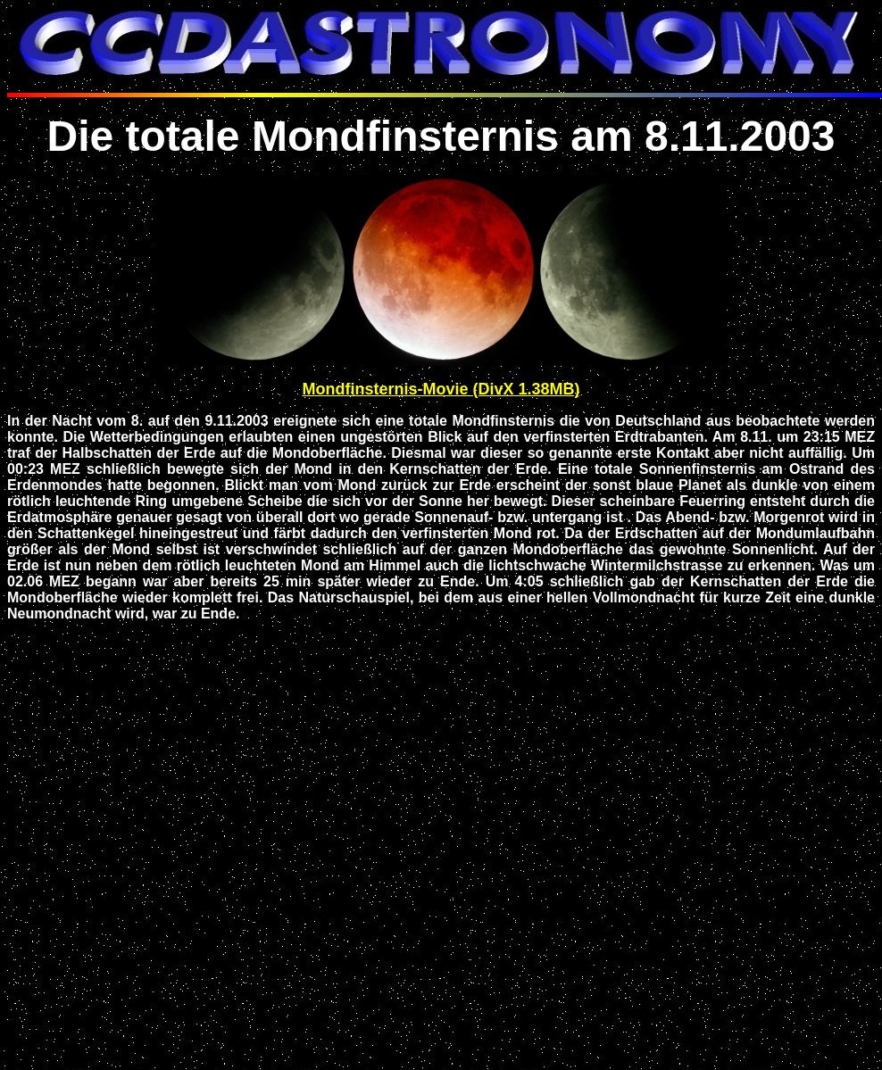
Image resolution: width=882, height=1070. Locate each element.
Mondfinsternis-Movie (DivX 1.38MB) (440, 389)
